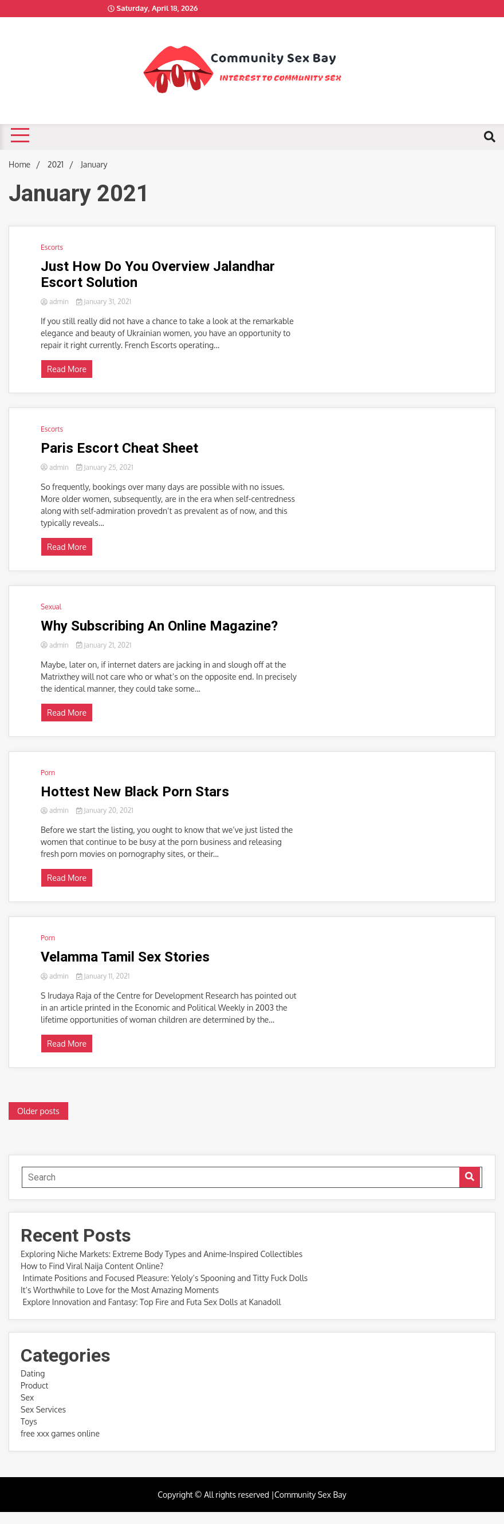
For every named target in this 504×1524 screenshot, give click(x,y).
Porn (48, 772)
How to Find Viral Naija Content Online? (92, 1266)
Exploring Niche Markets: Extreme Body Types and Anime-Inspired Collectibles (161, 1254)
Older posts (38, 1111)
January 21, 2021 (104, 645)
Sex (27, 1397)
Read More (66, 369)
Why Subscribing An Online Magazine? (159, 626)
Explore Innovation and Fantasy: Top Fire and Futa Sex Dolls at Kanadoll (151, 1302)
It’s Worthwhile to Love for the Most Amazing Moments (120, 1290)
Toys (29, 1421)
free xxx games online (60, 1433)
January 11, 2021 (103, 976)
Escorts (52, 247)
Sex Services (43, 1409)
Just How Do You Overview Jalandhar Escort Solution (158, 274)
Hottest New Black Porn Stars (135, 792)
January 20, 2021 (104, 810)
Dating (33, 1373)
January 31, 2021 (103, 301)
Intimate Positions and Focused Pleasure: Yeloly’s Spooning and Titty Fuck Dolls (164, 1278)
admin (55, 301)
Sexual (51, 607)
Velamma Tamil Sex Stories (125, 957)
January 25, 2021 (104, 467)
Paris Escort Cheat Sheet (119, 448)
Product (34, 1385)
